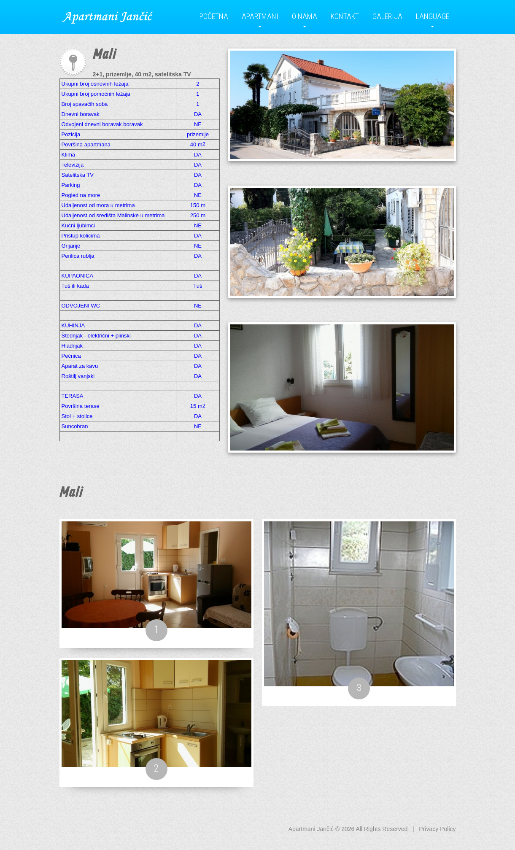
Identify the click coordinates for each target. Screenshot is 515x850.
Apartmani (260, 16)
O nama (304, 16)
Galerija (387, 16)
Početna (214, 16)
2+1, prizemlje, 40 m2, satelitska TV (142, 74)
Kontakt (345, 16)
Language (432, 16)
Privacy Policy (437, 829)
